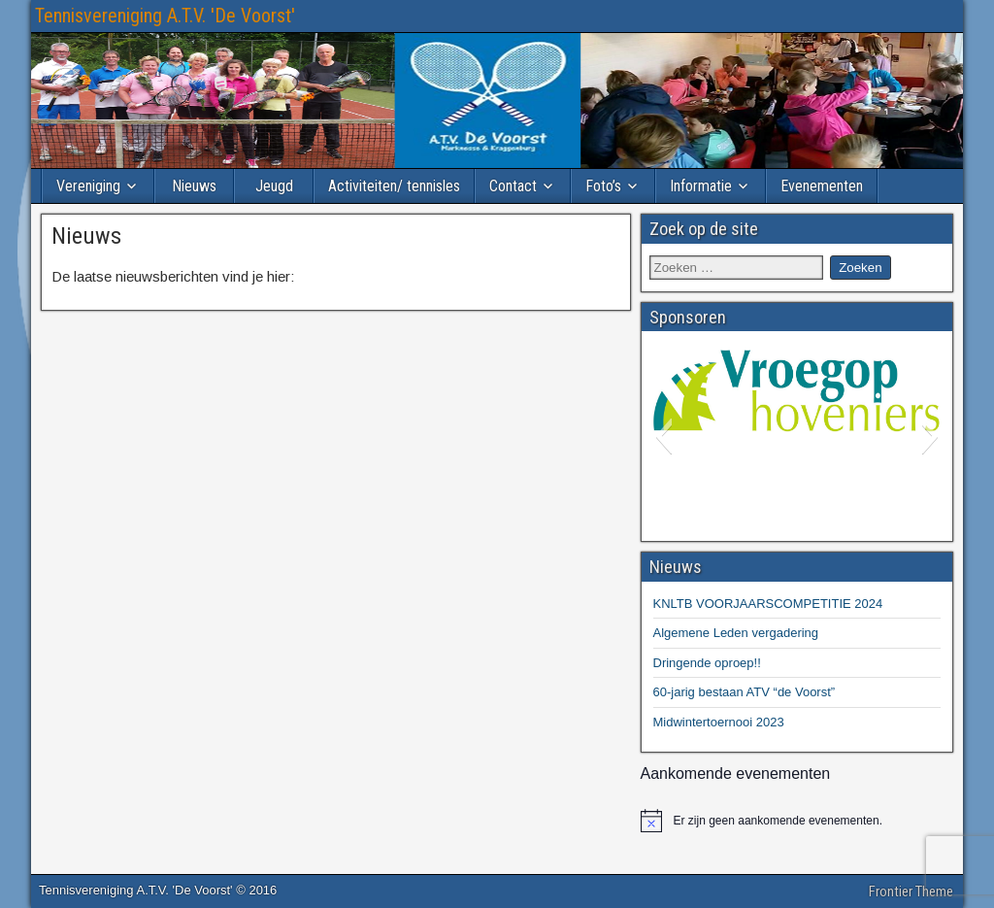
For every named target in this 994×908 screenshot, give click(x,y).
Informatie (701, 186)
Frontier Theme (911, 891)
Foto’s (603, 186)
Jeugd (274, 186)
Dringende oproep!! (707, 663)
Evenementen (821, 186)
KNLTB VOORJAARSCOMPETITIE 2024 (768, 603)
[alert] (797, 820)
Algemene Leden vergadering (736, 632)
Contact (513, 186)
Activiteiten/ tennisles (394, 186)
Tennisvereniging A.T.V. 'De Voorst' (165, 15)
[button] (663, 436)
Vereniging (88, 186)
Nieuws (194, 186)
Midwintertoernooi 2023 (718, 722)
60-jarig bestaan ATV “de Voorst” (744, 692)
